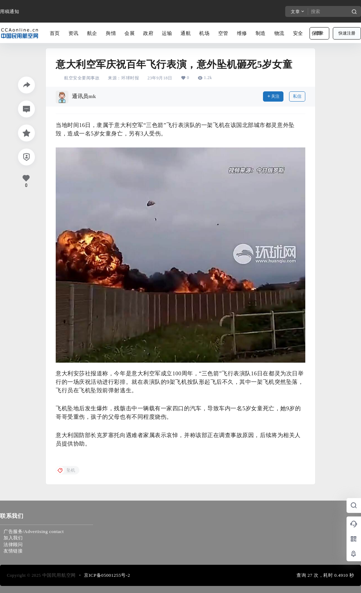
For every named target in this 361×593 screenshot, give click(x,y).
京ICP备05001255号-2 (107, 575)
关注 (273, 96)
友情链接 (13, 550)
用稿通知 (9, 11)
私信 (297, 96)
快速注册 (346, 33)
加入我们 (13, 537)
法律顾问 (13, 544)
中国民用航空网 (58, 575)
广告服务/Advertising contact (34, 531)
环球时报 (130, 78)
